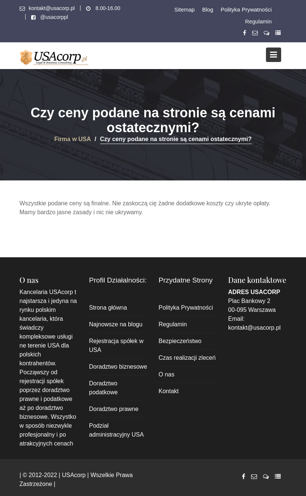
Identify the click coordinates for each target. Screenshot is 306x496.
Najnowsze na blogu (115, 324)
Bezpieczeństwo (180, 341)
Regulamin (258, 21)
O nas (167, 374)
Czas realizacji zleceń (187, 358)
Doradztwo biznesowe (118, 366)
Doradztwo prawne (113, 409)
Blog (207, 9)
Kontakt (169, 391)
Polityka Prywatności (246, 9)
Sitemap (184, 9)
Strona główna (108, 307)
